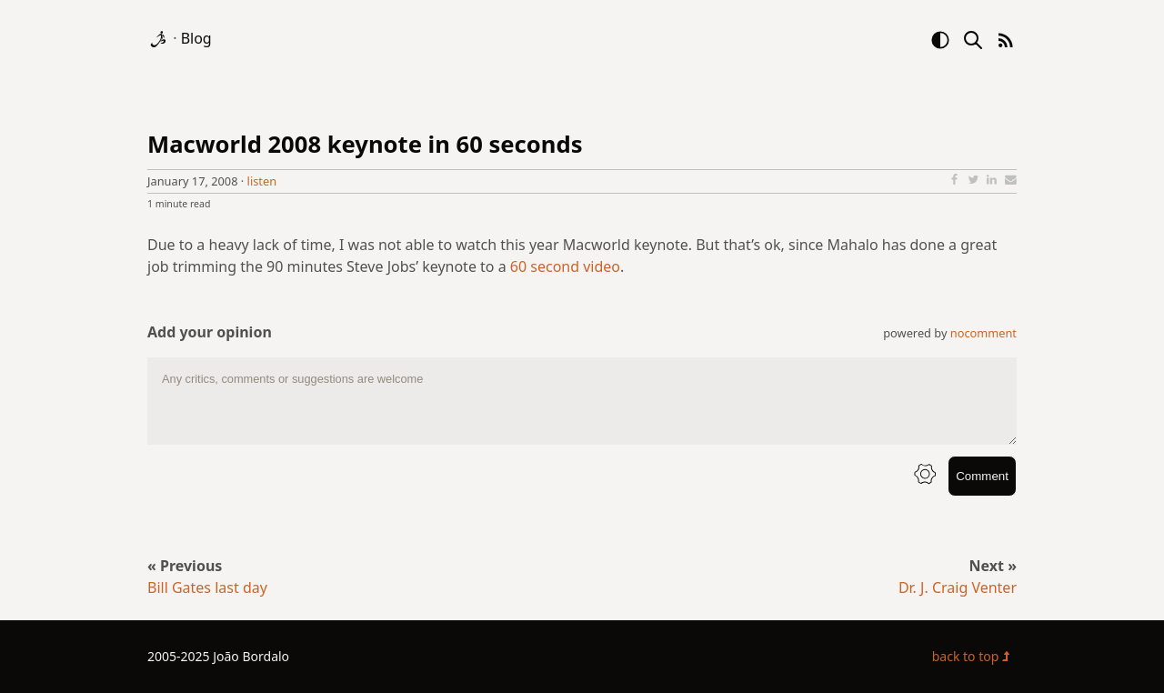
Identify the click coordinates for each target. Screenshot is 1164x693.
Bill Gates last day (207, 588)
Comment (982, 476)
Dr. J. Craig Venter (957, 588)
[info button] (925, 476)
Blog (196, 38)
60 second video (565, 266)
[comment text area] (582, 401)
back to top (974, 656)
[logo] (160, 38)
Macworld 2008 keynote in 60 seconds (364, 144)
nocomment (983, 333)
